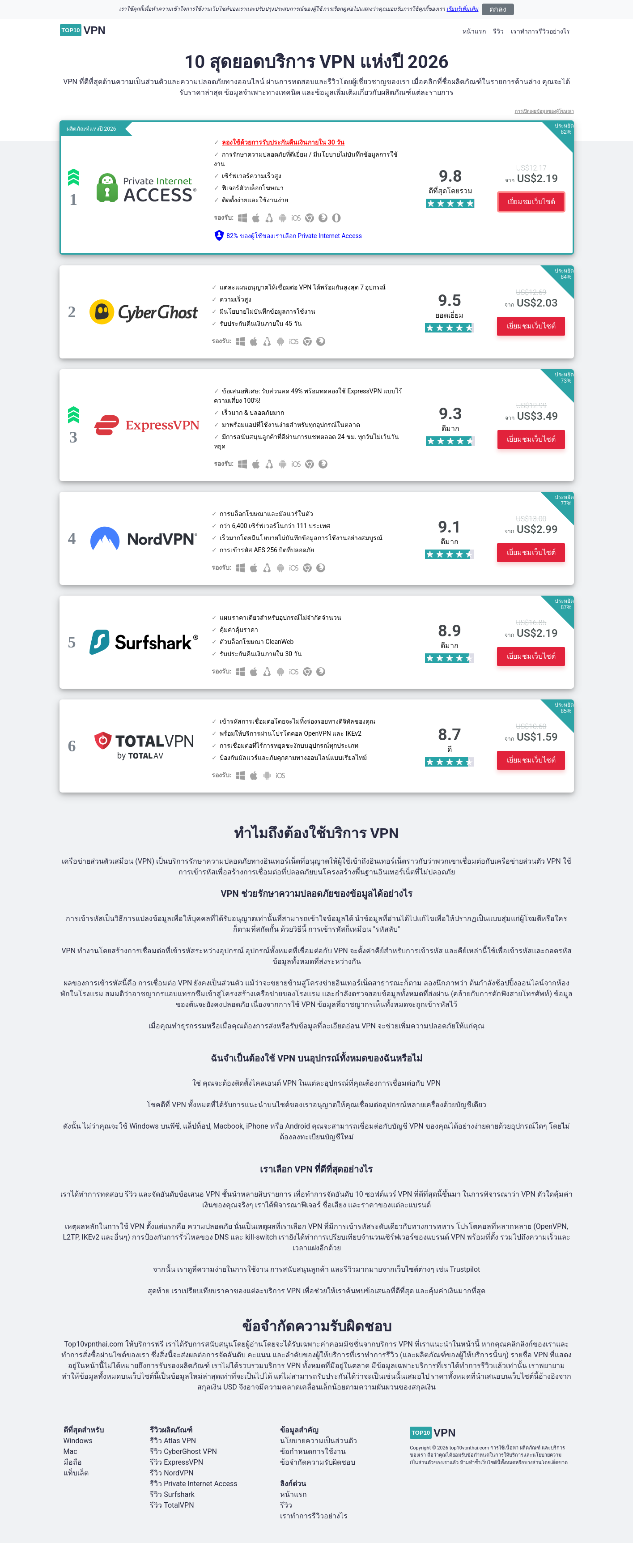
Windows (78, 1440)
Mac (70, 1451)
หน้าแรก (474, 31)
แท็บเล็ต (76, 1473)
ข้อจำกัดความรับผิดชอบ (317, 1462)
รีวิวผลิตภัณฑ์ (171, 1430)
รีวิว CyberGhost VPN (183, 1451)
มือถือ (73, 1462)
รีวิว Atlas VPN (173, 1440)
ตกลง (497, 9)
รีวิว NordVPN (172, 1473)
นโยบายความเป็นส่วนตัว (318, 1440)
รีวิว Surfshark (172, 1494)
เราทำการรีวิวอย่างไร (540, 31)
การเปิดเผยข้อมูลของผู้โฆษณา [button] (544, 111)
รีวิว (498, 31)
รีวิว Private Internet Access (193, 1483)
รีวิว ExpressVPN (176, 1462)
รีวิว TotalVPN (172, 1505)
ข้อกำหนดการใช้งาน (313, 1451)
